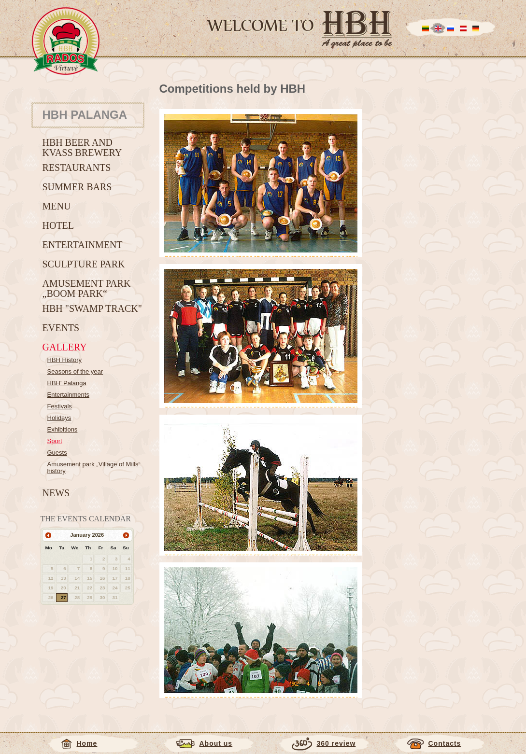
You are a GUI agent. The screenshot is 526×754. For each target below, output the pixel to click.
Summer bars (77, 187)
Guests (57, 452)
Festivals (59, 406)
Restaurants (77, 167)
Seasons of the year (75, 371)
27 (63, 597)
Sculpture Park (84, 264)
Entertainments (68, 394)
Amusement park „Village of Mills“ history (94, 468)
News (56, 493)
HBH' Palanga (66, 383)
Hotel (58, 225)
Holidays (59, 417)
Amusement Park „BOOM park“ (87, 288)
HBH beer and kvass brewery (82, 147)
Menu (57, 206)
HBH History (64, 359)
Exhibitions (62, 429)
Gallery (65, 347)
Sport (54, 441)
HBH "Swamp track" (92, 308)
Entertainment (83, 244)
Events (61, 327)
